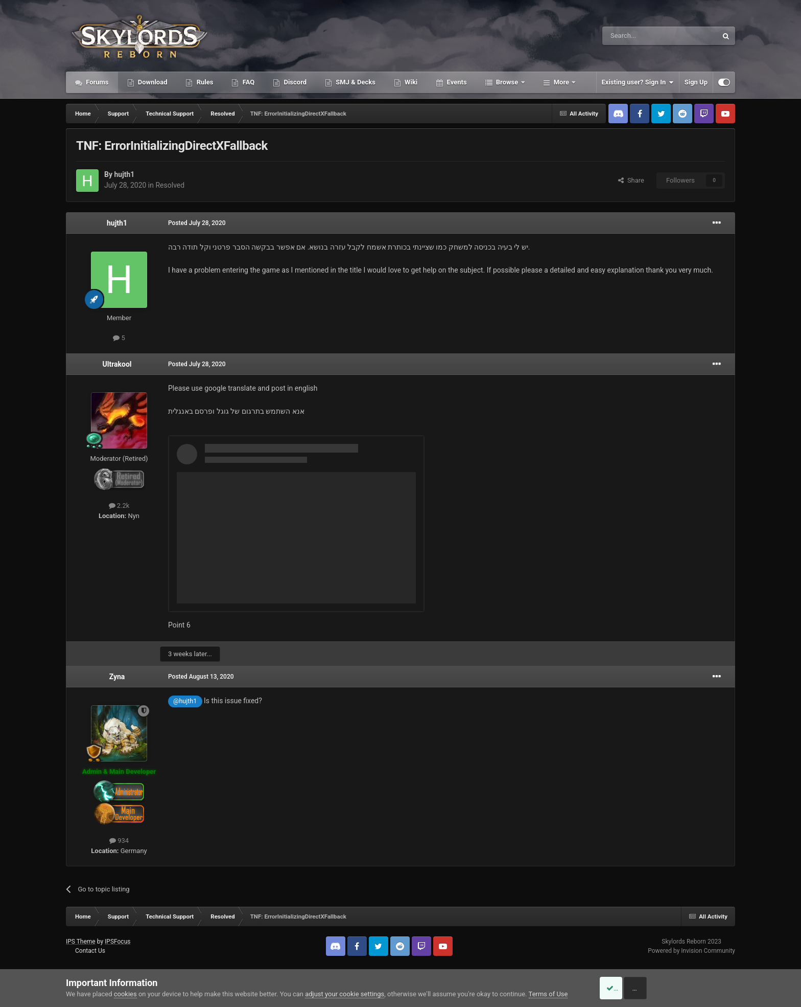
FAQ (247, 82)
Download (152, 82)
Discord (294, 82)
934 (119, 840)
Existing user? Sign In (638, 82)
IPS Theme (81, 941)
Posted (197, 223)
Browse (507, 82)
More (561, 82)
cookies (125, 994)
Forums (96, 82)
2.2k (119, 505)
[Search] (635, 36)
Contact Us (90, 950)
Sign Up (696, 82)
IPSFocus (117, 941)
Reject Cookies (699, 988)
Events (455, 82)
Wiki (410, 82)
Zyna (117, 677)
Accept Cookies (623, 988)
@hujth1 (185, 701)
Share (631, 180)
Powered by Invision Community (691, 950)
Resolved (169, 185)
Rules (204, 82)
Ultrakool (116, 364)
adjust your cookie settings (344, 994)
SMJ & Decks (354, 82)
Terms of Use (548, 994)
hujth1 (124, 174)
